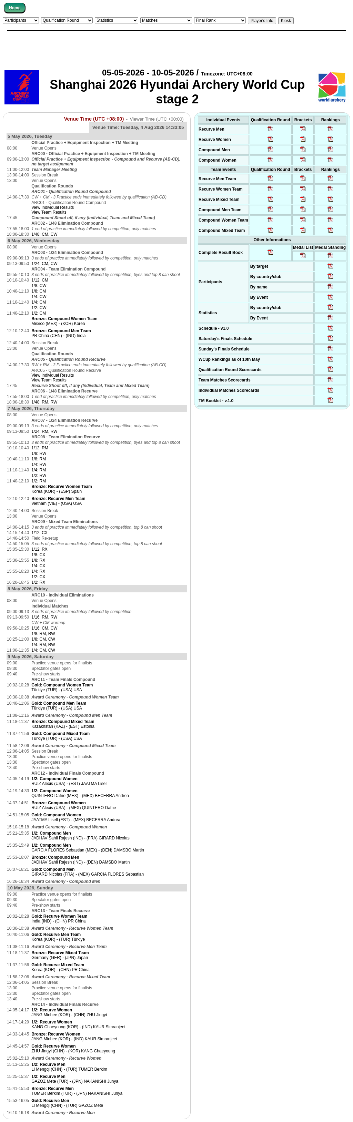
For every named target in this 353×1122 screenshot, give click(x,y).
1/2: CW (38, 307)
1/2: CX (38, 576)
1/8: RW (38, 453)
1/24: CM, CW (44, 263)
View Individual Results (52, 207)
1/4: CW (38, 296)
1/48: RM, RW (44, 402)
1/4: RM (38, 470)
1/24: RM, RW (44, 431)
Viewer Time (156, 119)
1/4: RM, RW (43, 644)
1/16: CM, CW (44, 628)
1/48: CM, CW (44, 234)
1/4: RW (38, 464)
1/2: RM (38, 481)
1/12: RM (39, 448)
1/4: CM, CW (43, 650)
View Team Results (49, 212)
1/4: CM (38, 302)
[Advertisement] (176, 46)
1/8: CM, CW (43, 639)
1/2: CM (38, 313)
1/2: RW (38, 475)
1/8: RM (38, 459)
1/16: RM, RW (44, 617)
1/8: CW (38, 285)
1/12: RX (39, 549)
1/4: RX (38, 571)
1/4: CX (38, 565)
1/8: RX (38, 560)
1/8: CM (38, 291)
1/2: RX (38, 582)
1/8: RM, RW (43, 633)
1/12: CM (39, 280)
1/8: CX (38, 554)
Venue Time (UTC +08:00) (94, 119)
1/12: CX (39, 532)
